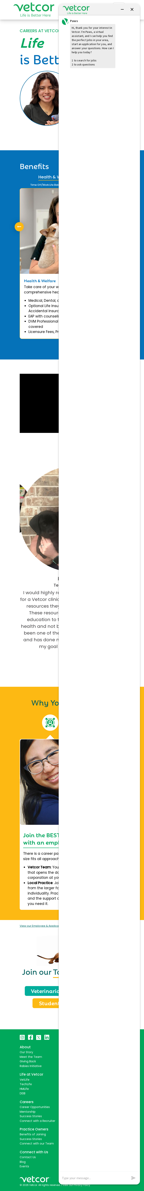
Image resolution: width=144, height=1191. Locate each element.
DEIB (22, 1093)
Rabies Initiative (31, 1066)
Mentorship (28, 1112)
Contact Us (28, 1157)
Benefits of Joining (33, 1134)
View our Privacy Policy (76, 1185)
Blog (23, 1162)
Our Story (26, 1052)
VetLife (24, 1080)
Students (51, 1003)
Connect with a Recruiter (37, 1121)
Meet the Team (31, 1057)
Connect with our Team (37, 1143)
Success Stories (31, 1116)
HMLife (24, 1089)
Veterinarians (48, 990)
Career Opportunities (35, 1107)
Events (24, 1166)
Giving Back (28, 1061)
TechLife (26, 1084)
